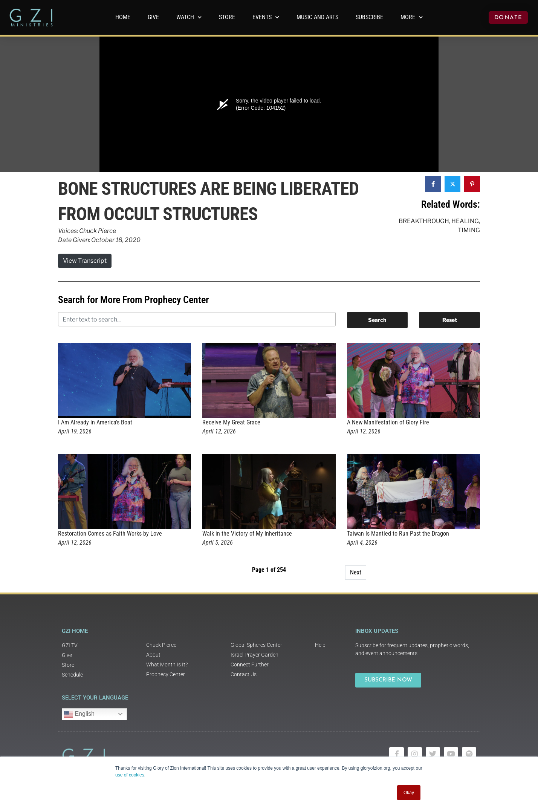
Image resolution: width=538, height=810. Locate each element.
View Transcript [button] (85, 260)
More (411, 17)
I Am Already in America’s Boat (95, 422)
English (79, 714)
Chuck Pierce (97, 230)
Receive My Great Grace (231, 422)
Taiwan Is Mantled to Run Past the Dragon (398, 533)
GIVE (153, 17)
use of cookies (129, 775)
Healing (465, 221)
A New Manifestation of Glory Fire (388, 422)
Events (265, 17)
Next (355, 572)
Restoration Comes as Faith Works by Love (110, 533)
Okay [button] (409, 792)
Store (227, 17)
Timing (469, 230)
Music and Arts (317, 17)
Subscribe (369, 17)
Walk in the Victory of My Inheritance (247, 533)
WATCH (189, 17)
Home (122, 17)
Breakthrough (424, 221)
